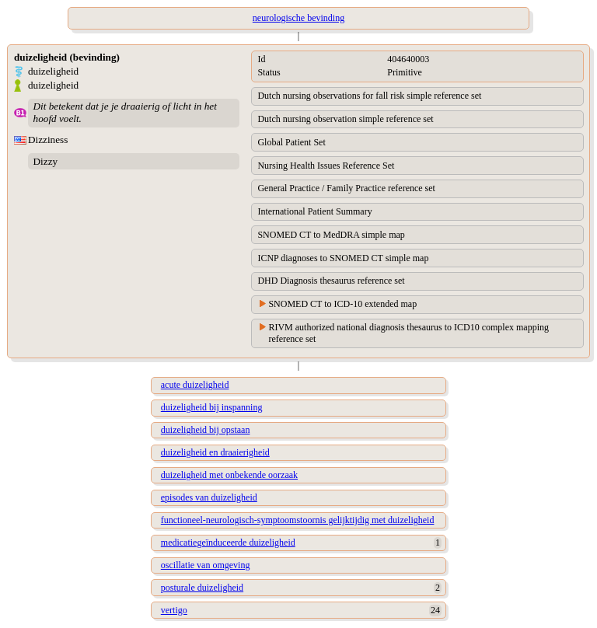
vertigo (174, 610)
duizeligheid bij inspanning (212, 407)
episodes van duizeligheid (209, 497)
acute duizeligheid (195, 384)
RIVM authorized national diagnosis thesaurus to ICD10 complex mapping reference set (408, 333)
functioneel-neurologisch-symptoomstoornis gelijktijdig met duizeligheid (298, 520)
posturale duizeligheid (202, 587)
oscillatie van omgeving (205, 565)
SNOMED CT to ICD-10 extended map (342, 303)
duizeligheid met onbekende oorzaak (229, 474)
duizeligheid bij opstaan (205, 429)
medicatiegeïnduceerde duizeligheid (228, 542)
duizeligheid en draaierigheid (215, 452)
